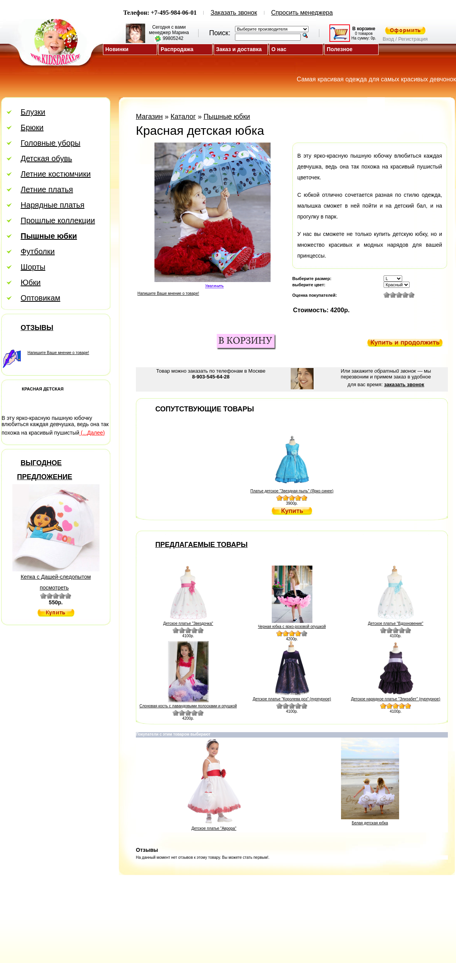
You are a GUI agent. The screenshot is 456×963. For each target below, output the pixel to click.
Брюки (32, 127)
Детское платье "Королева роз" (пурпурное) (292, 699)
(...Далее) (92, 433)
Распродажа (177, 49)
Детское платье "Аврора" (214, 828)
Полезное (340, 49)
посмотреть (54, 588)
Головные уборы (50, 143)
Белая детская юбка (370, 823)
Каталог (182, 116)
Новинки (117, 49)
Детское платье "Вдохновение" (395, 623)
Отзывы (37, 328)
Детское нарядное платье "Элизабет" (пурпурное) (396, 699)
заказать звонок (404, 384)
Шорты (33, 267)
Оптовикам (40, 298)
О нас (278, 49)
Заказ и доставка (239, 49)
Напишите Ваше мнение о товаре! (58, 353)
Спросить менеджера (302, 12)
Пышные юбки (227, 116)
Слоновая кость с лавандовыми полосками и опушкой (188, 706)
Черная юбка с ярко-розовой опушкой (292, 626)
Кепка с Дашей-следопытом (56, 577)
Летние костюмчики (56, 174)
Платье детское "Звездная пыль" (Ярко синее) (292, 491)
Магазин (149, 116)
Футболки (38, 251)
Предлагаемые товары (201, 545)
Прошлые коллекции (58, 220)
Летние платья (47, 189)
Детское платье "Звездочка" (188, 623)
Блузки (33, 112)
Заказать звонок (234, 12)
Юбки (31, 282)
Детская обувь (46, 158)
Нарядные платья (52, 205)
